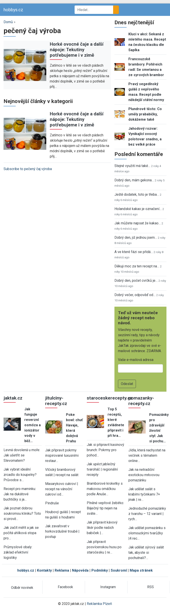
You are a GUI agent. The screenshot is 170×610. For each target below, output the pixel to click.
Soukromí (119, 570)
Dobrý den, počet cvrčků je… (136, 280)
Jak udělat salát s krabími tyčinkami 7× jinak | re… (144, 494)
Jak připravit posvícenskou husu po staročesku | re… (104, 547)
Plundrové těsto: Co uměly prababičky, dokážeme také (145, 114)
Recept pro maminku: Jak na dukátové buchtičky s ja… (20, 494)
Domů (8, 22)
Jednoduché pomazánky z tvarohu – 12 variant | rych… (147, 513)
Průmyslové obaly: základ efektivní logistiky (18, 552)
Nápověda (80, 570)
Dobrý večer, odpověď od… (134, 295)
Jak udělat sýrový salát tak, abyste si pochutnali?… (146, 552)
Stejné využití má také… (132, 166)
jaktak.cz (13, 398)
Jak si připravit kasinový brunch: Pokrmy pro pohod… (105, 450)
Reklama (62, 570)
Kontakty (44, 570)
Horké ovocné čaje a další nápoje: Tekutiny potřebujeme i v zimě (76, 49)
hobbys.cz (13, 9)
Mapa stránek (141, 570)
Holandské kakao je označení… (138, 209)
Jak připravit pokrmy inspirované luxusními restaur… (62, 455)
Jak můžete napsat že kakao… (137, 223)
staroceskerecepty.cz (109, 398)
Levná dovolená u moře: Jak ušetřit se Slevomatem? (22, 455)
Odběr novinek (22, 588)
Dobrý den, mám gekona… (134, 180)
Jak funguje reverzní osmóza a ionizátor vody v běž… (32, 425)
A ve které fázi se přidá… (133, 252)
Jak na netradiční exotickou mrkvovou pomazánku (143, 474)
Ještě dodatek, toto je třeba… (136, 194)
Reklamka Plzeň (99, 604)
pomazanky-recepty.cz (141, 400)
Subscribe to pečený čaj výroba (28, 169)
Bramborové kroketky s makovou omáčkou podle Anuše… (105, 488)
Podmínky (99, 570)
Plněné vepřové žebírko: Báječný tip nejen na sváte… (105, 508)
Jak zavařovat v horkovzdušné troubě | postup (62, 531)
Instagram (108, 587)
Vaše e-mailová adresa (135, 360)
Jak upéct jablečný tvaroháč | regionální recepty (102, 469)
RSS (150, 587)
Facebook (65, 587)
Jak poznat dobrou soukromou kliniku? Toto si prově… (22, 513)
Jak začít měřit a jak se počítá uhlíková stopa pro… (21, 533)
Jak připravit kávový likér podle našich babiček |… (102, 527)
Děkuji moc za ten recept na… (136, 266)
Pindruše (52, 503)
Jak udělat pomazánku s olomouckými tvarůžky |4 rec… (147, 533)
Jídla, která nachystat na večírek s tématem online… (146, 455)
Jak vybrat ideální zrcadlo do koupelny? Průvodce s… (20, 474)
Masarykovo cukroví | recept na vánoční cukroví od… (61, 489)
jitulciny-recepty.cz (56, 400)
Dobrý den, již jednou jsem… (135, 237)
